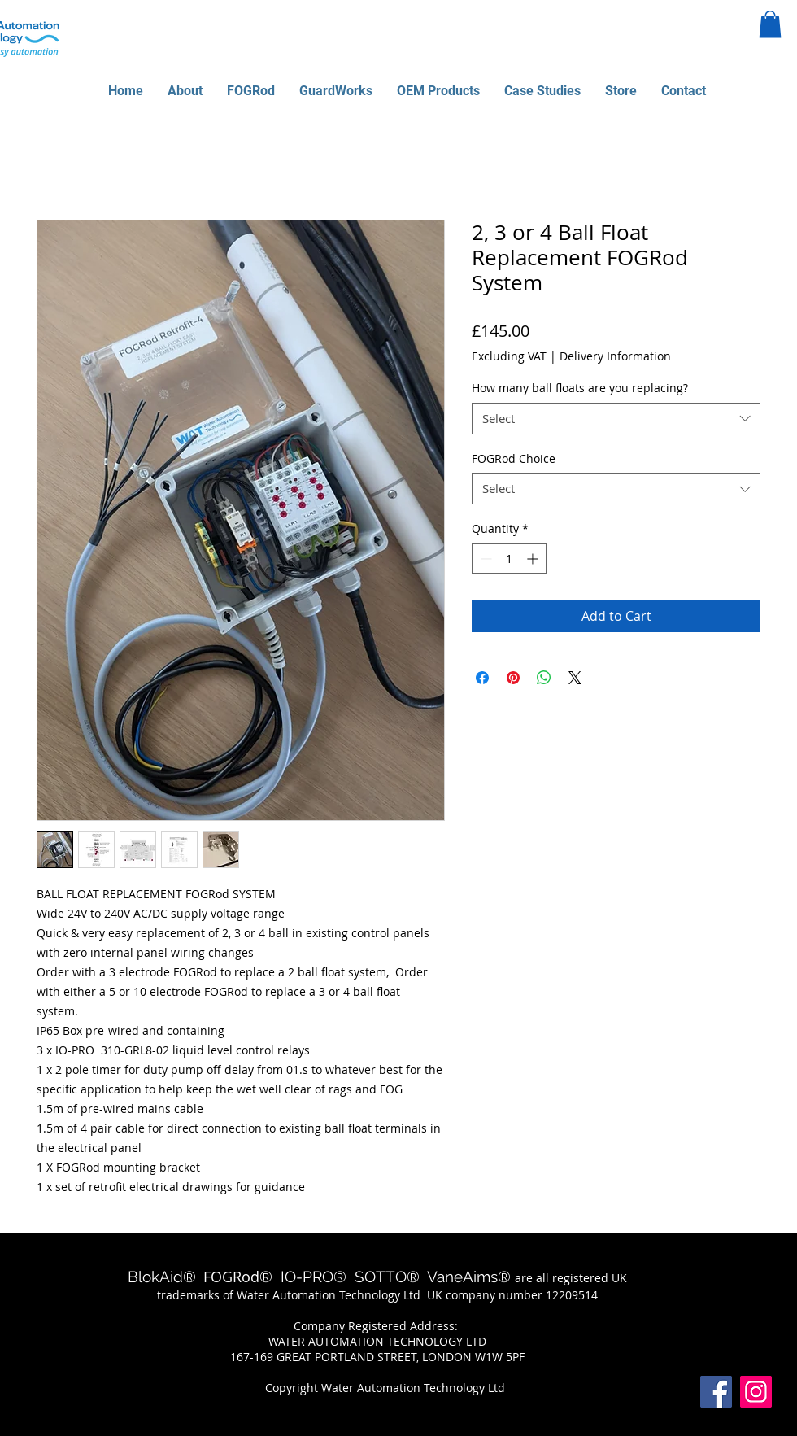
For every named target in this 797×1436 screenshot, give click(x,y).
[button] (770, 24)
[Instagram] (756, 1392)
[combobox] (616, 418)
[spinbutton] (509, 558)
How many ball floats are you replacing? (580, 387)
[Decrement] (484, 558)
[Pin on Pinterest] (513, 677)
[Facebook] (716, 1392)
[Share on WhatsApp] (544, 677)
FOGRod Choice (513, 458)
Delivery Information (615, 356)
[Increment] (534, 558)
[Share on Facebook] (482, 677)
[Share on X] (575, 677)
